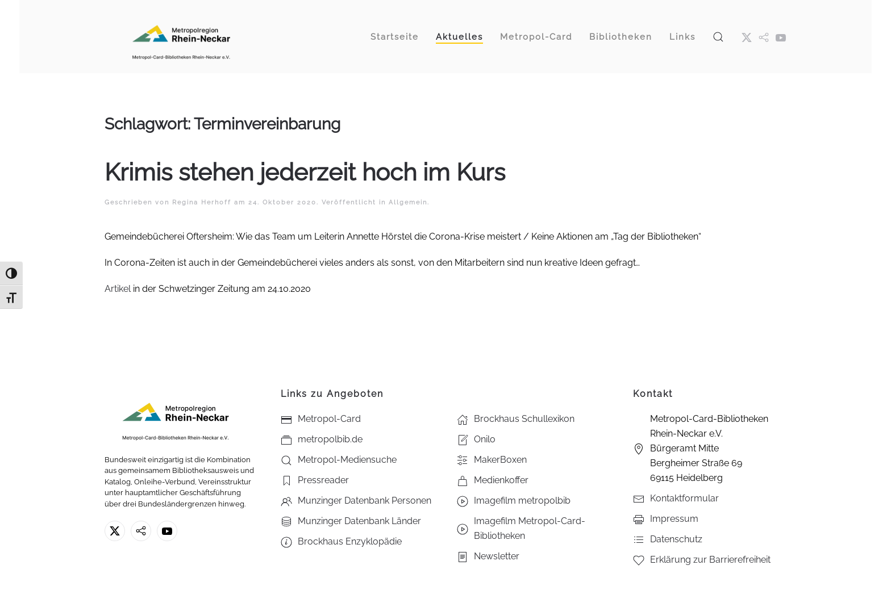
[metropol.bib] (763, 37)
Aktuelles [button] (459, 37)
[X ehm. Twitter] (746, 37)
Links (682, 37)
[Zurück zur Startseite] (181, 36)
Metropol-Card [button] (536, 37)
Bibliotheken (620, 37)
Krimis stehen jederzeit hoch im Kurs (305, 172)
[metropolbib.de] (141, 531)
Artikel (119, 288)
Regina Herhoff (201, 202)
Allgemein (408, 202)
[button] (718, 37)
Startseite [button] (394, 37)
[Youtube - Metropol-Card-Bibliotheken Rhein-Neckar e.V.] (780, 37)
